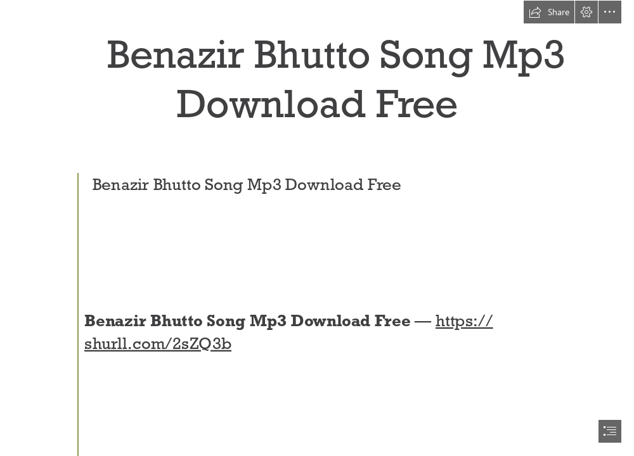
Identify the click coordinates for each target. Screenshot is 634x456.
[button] (549, 12)
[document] (317, 228)
